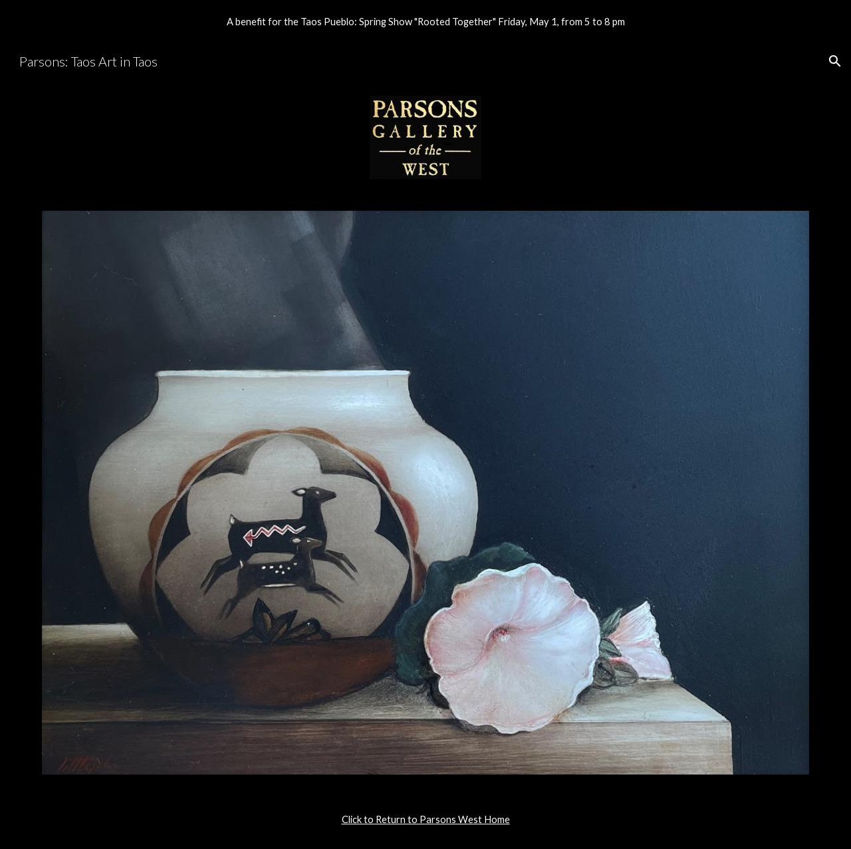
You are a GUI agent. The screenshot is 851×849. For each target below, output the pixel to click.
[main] (425, 819)
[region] (425, 21)
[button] (835, 61)
